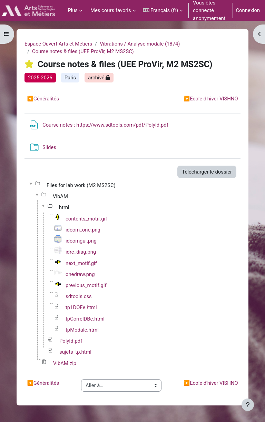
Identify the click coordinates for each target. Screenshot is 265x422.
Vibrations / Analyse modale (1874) (140, 44)
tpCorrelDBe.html (85, 319)
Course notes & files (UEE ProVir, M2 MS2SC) (83, 51)
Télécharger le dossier (207, 172)
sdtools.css (79, 296)
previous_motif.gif (86, 285)
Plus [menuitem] (73, 10)
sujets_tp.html (75, 352)
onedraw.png (80, 274)
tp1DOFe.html (81, 307)
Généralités (43, 99)
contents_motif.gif (86, 219)
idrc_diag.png (81, 252)
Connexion (248, 10)
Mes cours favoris (110, 10)
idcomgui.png (81, 241)
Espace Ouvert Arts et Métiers (58, 44)
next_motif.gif (81, 263)
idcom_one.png (83, 230)
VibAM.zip (64, 363)
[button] (162, 10)
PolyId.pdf (70, 341)
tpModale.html (82, 330)
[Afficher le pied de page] (248, 405)
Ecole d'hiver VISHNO (211, 99)
